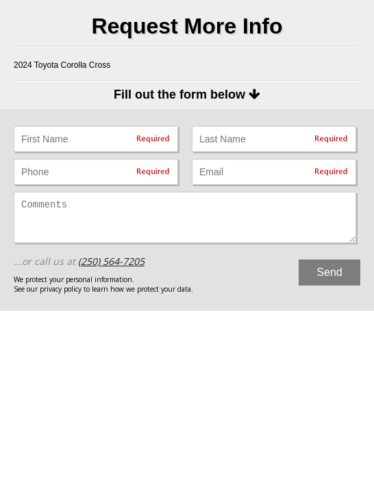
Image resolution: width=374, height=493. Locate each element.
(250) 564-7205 (111, 261)
